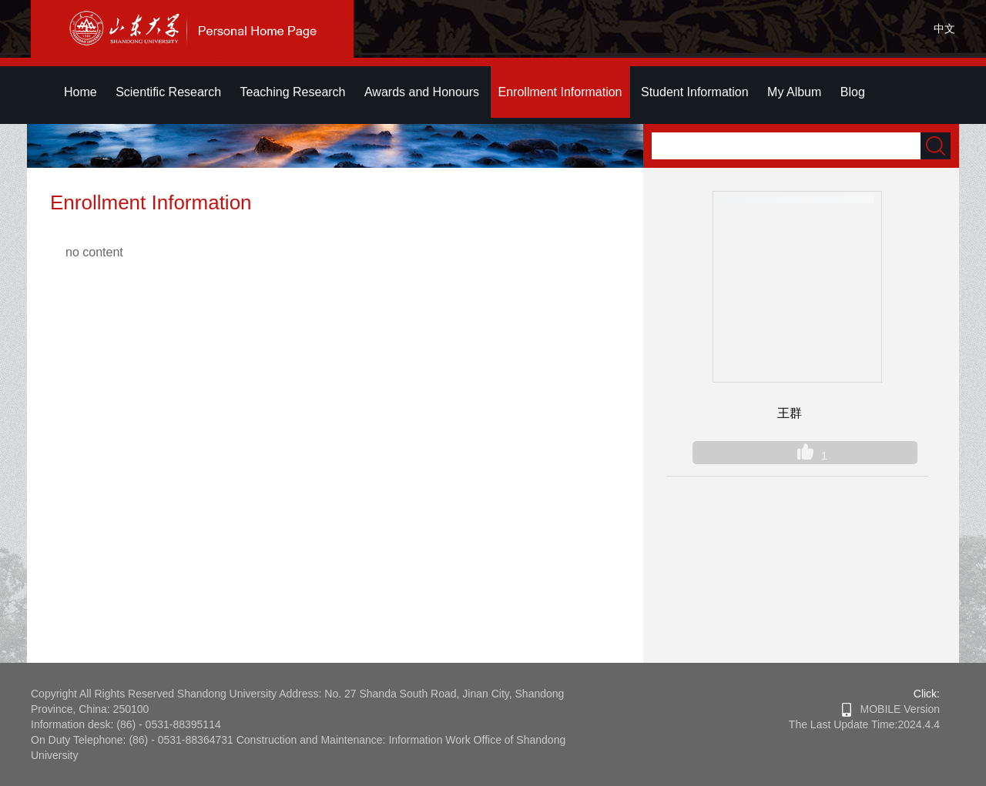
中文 (944, 28)
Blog (852, 92)
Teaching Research (293, 92)
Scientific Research (168, 92)
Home (80, 92)
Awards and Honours (421, 92)
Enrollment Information (560, 92)
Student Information (695, 92)
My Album (794, 92)
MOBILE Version (891, 709)
